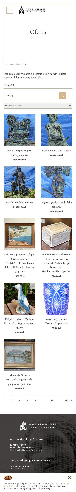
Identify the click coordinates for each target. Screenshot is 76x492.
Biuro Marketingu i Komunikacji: (30, 460)
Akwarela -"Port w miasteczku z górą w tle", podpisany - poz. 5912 (19, 380)
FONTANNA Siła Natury (56, 150)
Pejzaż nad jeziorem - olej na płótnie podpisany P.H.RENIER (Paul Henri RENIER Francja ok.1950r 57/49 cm (19, 263)
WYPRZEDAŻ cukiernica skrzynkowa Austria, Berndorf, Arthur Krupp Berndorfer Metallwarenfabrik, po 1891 (56, 263)
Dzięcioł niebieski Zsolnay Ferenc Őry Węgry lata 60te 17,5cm (19, 323)
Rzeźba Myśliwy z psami (19, 202)
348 (53, 400)
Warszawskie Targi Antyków (27, 439)
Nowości (9, 85)
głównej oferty (36, 77)
